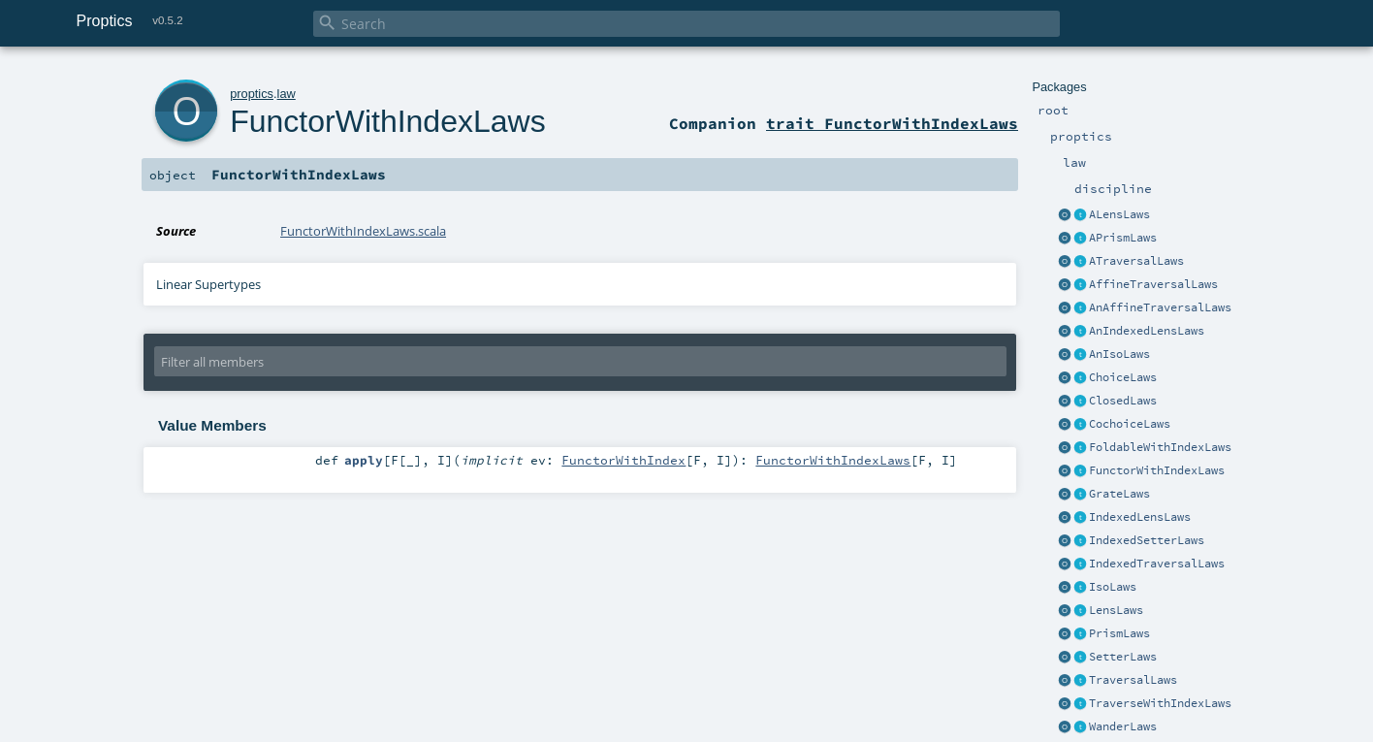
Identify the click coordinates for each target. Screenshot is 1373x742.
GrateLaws (1119, 493)
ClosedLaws (1123, 400)
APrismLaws (1123, 237)
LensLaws (1116, 610)
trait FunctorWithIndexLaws (892, 123)
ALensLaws (1119, 214)
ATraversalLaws (1136, 261)
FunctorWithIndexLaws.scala (363, 231)
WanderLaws (1123, 726)
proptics (251, 93)
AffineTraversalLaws (1153, 284)
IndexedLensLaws (1140, 517)
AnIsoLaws (1119, 354)
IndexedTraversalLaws (1157, 563)
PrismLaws (1119, 633)
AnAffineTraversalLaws (1160, 307)
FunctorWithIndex (623, 460)
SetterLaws (1123, 656)
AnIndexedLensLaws (1146, 331)
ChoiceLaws (1123, 377)
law (286, 93)
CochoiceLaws (1129, 424)
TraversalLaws (1133, 680)
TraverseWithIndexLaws (1160, 703)
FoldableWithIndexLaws (1160, 447)
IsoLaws (1112, 587)
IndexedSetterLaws (1146, 540)
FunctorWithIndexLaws (1157, 470)
